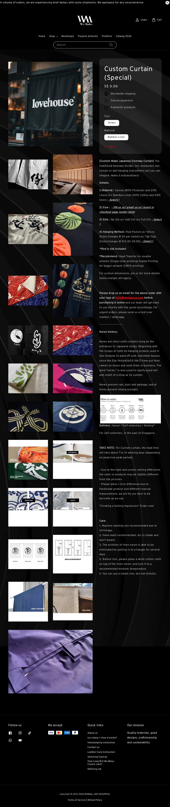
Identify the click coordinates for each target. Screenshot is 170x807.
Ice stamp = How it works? (102, 737)
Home (42, 36)
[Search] (111, 45)
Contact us (93, 747)
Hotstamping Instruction (101, 742)
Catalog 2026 (123, 36)
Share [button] (109, 146)
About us (92, 733)
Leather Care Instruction (101, 752)
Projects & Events (88, 36)
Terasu (112, 122)
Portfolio (107, 36)
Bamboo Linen (116, 137)
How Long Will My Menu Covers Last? (100, 763)
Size (107, 116)
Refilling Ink (94, 769)
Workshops (67, 36)
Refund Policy (95, 800)
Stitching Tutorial (97, 757)
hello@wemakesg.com (129, 298)
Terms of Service (77, 800)
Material (109, 130)
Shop (52, 36)
